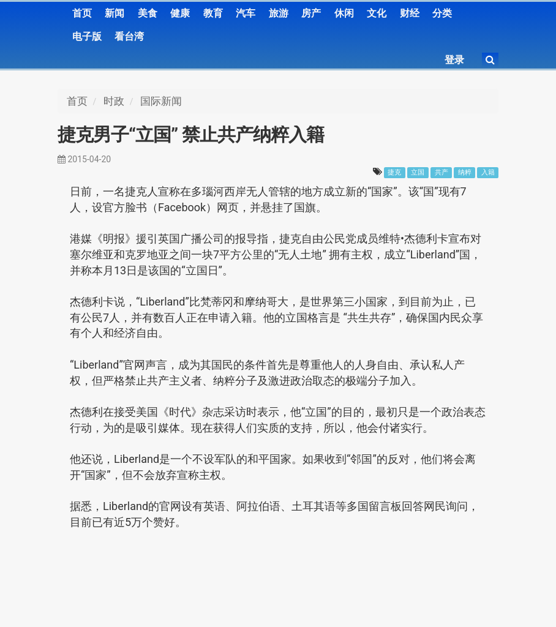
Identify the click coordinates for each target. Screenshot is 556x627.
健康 (180, 13)
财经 (409, 13)
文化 (376, 13)
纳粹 (464, 172)
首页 (82, 13)
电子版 (87, 36)
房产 (311, 13)
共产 (441, 172)
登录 (454, 60)
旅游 (278, 13)
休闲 (344, 13)
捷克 (394, 172)
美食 (147, 13)
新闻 (114, 13)
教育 (213, 13)
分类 (442, 13)
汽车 (245, 13)
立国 (417, 172)
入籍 (488, 172)
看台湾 (129, 36)
